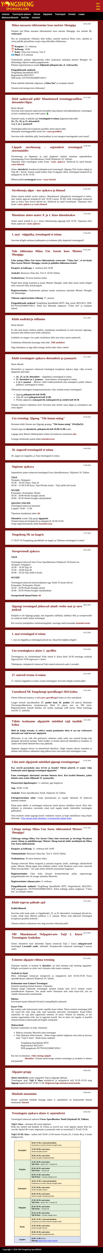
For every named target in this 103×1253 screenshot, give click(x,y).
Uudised (5, 14)
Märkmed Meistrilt (10, 18)
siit (38, 513)
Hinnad (37, 14)
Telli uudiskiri (58, 342)
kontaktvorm (47, 439)
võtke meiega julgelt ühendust (31, 1057)
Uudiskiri (36, 18)
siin (74, 434)
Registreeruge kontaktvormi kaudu (62, 1083)
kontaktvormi (83, 623)
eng (98, 9)
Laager (81, 14)
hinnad (25, 1102)
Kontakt (72, 14)
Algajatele (47, 14)
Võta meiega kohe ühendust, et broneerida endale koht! (46, 818)
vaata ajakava (58, 161)
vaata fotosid (49, 179)
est (98, 3)
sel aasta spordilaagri (47, 697)
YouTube (25, 18)
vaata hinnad (17, 164)
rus (98, 6)
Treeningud (60, 14)
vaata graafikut (54, 131)
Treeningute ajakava (21, 14)
